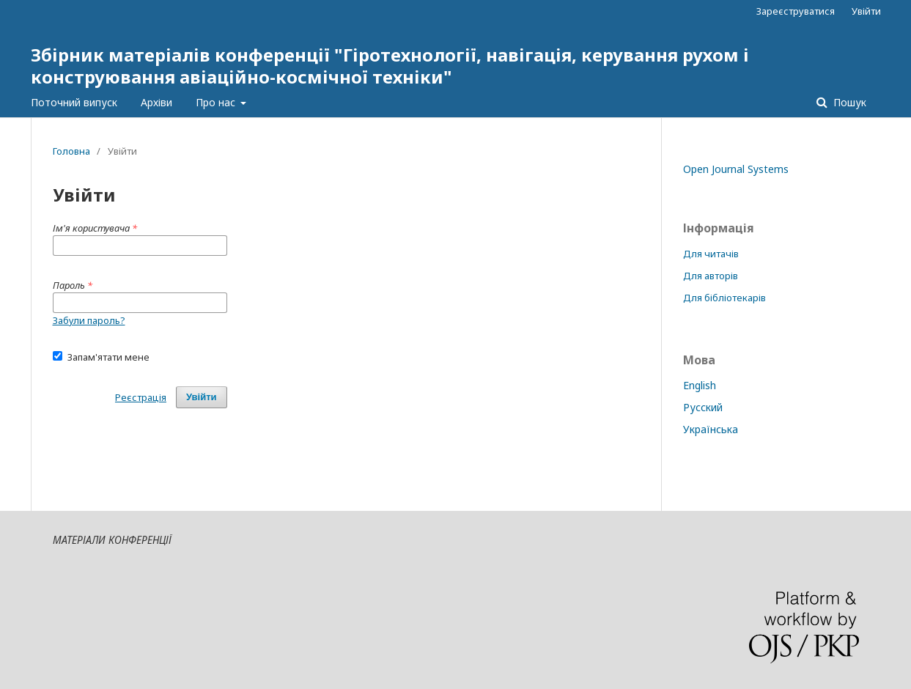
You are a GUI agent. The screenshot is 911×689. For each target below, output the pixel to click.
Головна (71, 151)
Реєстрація (140, 397)
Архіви (156, 102)
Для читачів (711, 253)
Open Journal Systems (736, 169)
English (699, 385)
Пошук (848, 102)
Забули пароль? (89, 320)
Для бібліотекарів (724, 297)
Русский (703, 407)
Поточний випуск (74, 102)
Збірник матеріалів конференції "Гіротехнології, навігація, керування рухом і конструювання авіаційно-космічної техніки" (390, 66)
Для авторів (710, 275)
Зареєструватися (795, 11)
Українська (710, 429)
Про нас (217, 102)
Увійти (866, 11)
